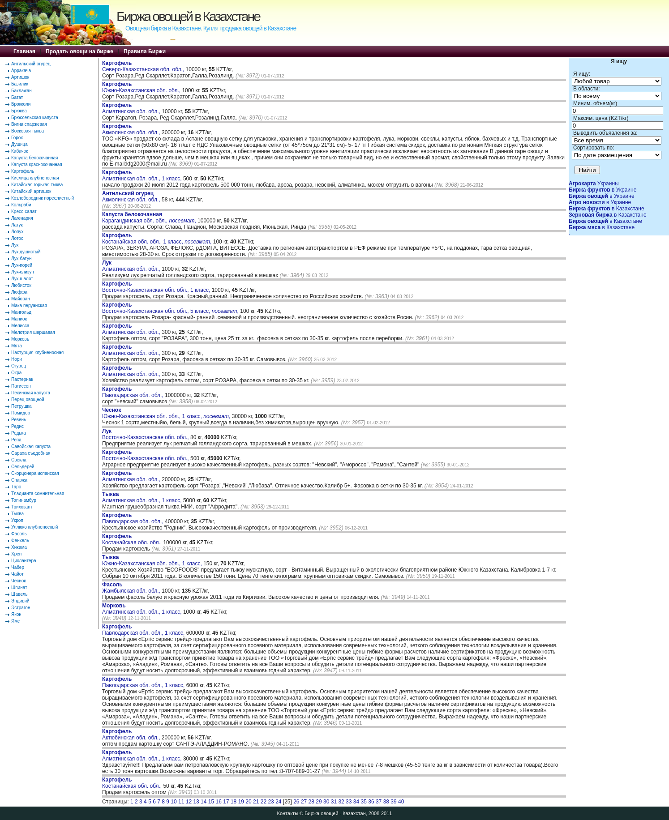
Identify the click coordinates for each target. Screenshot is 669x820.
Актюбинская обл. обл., (132, 734)
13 (196, 802)
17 (226, 802)
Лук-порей (21, 265)
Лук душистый (26, 251)
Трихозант (21, 506)
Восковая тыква (27, 130)
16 (219, 802)
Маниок (19, 318)
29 (319, 802)
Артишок (20, 77)
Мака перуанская (29, 305)
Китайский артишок (31, 191)
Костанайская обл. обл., (132, 539)
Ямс (15, 621)
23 (271, 802)
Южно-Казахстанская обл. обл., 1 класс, (152, 560)
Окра (16, 372)
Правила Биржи (145, 51)
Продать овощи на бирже (79, 51)
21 (256, 802)
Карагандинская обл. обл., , (149, 217)
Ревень (18, 419)
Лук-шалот (22, 278)
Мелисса (20, 325)
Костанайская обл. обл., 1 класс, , (156, 238)
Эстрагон (20, 607)
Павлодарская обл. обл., (133, 392)
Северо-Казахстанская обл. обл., (144, 66)
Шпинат (19, 587)
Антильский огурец (31, 63)
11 (181, 802)
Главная (24, 51)
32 (341, 802)
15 (211, 802)
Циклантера (23, 560)
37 (379, 802)
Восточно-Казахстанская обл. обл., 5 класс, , (170, 308)
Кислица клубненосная (35, 177)
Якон (16, 614)
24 (278, 802)
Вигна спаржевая (29, 124)
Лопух (17, 231)
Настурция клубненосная (37, 352)
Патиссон (21, 386)
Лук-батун (21, 258)
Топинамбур (23, 500)
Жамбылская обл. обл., (132, 587)
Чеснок (18, 580)
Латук (17, 224)
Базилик (19, 83)
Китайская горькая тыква (37, 184)
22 (263, 802)
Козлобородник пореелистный (42, 198)
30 (326, 802)
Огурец (18, 365)
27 (304, 802)
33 (349, 802)
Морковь (20, 339)
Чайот (17, 574)
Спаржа (19, 480)
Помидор (20, 412)
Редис (17, 426)
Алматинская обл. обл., (132, 108)
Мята (16, 345)
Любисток (21, 285)
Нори (16, 359)
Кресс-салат (24, 211)
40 (401, 802)
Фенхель (20, 540)
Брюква (19, 110)
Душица (19, 144)
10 (173, 802)
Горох (17, 137)
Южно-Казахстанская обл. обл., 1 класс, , (166, 413)
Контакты (288, 813)
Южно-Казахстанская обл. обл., (142, 87)
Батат (17, 97)
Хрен (16, 553)
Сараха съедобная (30, 453)
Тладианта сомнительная (37, 493)
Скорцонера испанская (35, 473)
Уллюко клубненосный (34, 527)
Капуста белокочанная (34, 157)
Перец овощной (27, 399)
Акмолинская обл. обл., (132, 129)
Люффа (19, 292)
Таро (16, 486)
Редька (18, 433)
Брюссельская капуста (34, 117)
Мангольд (21, 312)
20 (248, 802)
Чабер (17, 567)
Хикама (19, 547)
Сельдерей (22, 466)
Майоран (20, 298)
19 (241, 802)
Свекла (18, 459)
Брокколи (20, 104)
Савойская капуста (31, 446)
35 (364, 802)
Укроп (17, 520)
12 (189, 802)
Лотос (17, 238)
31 (334, 802)
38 (386, 802)
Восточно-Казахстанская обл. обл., (146, 434)
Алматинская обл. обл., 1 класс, (142, 175)
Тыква (17, 513)
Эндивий (20, 600)
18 (233, 802)
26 (296, 802)
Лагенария (22, 218)
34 (356, 802)
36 (371, 802)
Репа (16, 439)
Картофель (22, 171)
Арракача (21, 70)
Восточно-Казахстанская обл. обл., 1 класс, (157, 287)
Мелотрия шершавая (33, 332)
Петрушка (21, 406)
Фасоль (19, 533)
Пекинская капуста (30, 392)
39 (393, 802)
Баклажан (21, 90)
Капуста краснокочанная (36, 164)
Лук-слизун (22, 271)
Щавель (19, 594)
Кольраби (21, 204)
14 (203, 802)
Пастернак (22, 379)
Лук (14, 245)
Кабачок (19, 151)
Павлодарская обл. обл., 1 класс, (144, 630)
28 (311, 802)
